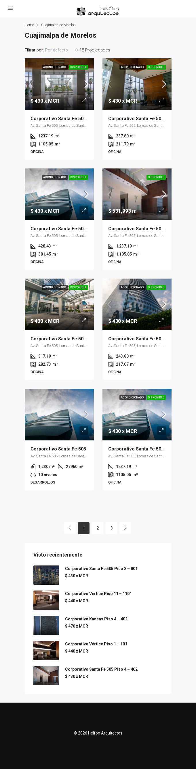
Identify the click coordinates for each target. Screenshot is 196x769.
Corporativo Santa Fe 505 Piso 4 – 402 (101, 669)
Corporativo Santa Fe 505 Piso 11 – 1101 (75, 118)
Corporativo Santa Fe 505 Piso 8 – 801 (101, 568)
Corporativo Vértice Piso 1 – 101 (96, 644)
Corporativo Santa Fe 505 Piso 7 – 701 (149, 339)
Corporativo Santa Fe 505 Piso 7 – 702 (72, 228)
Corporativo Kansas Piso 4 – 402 (96, 619)
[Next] (125, 528)
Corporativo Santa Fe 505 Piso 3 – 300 (149, 118)
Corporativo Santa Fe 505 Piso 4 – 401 (72, 339)
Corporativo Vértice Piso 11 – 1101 (98, 593)
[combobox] (61, 50)
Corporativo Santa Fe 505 (58, 449)
